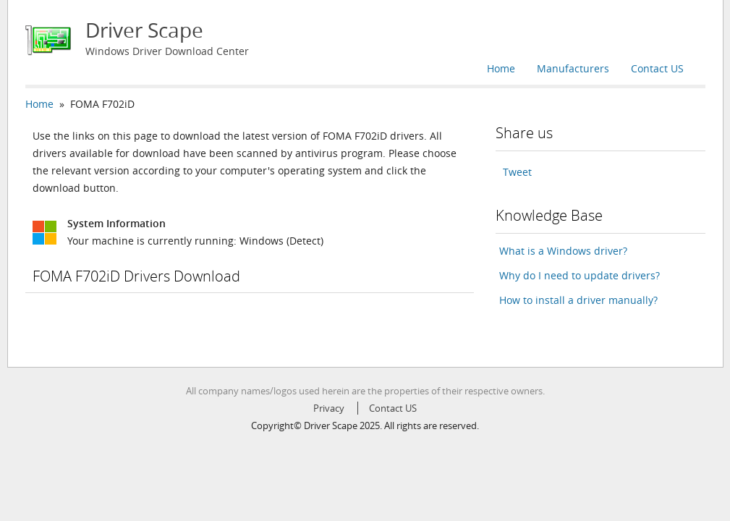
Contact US (657, 68)
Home (501, 68)
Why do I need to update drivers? (579, 275)
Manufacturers (573, 68)
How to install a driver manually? (578, 300)
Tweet (517, 172)
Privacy (328, 408)
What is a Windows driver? (563, 251)
